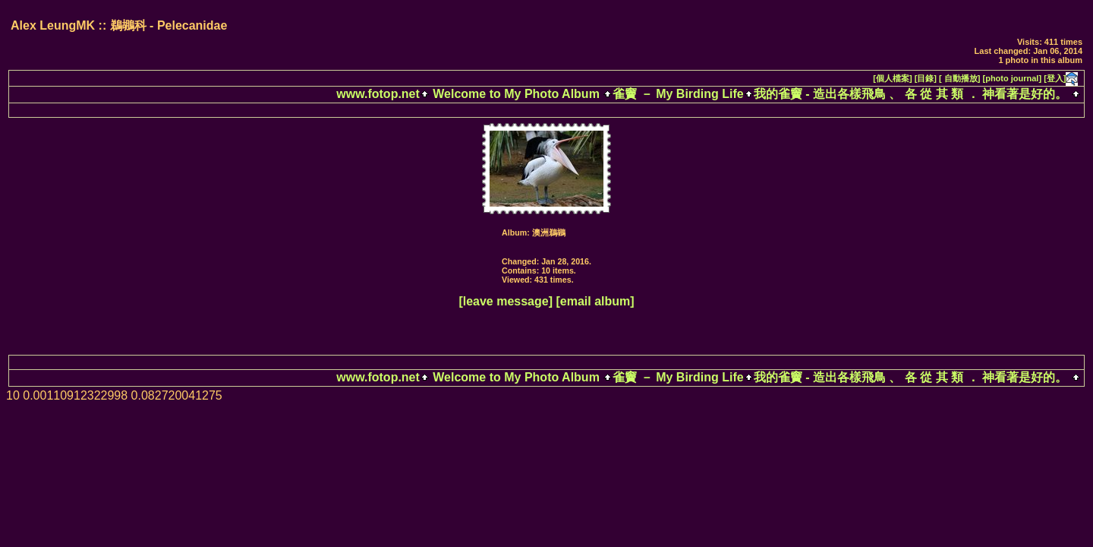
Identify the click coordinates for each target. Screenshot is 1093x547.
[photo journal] (1012, 78)
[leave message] (505, 301)
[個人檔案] (892, 78)
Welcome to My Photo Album (516, 93)
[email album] (595, 301)
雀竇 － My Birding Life (678, 93)
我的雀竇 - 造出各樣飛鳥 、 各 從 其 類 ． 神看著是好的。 (910, 93)
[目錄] (926, 78)
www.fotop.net (378, 93)
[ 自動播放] (959, 78)
